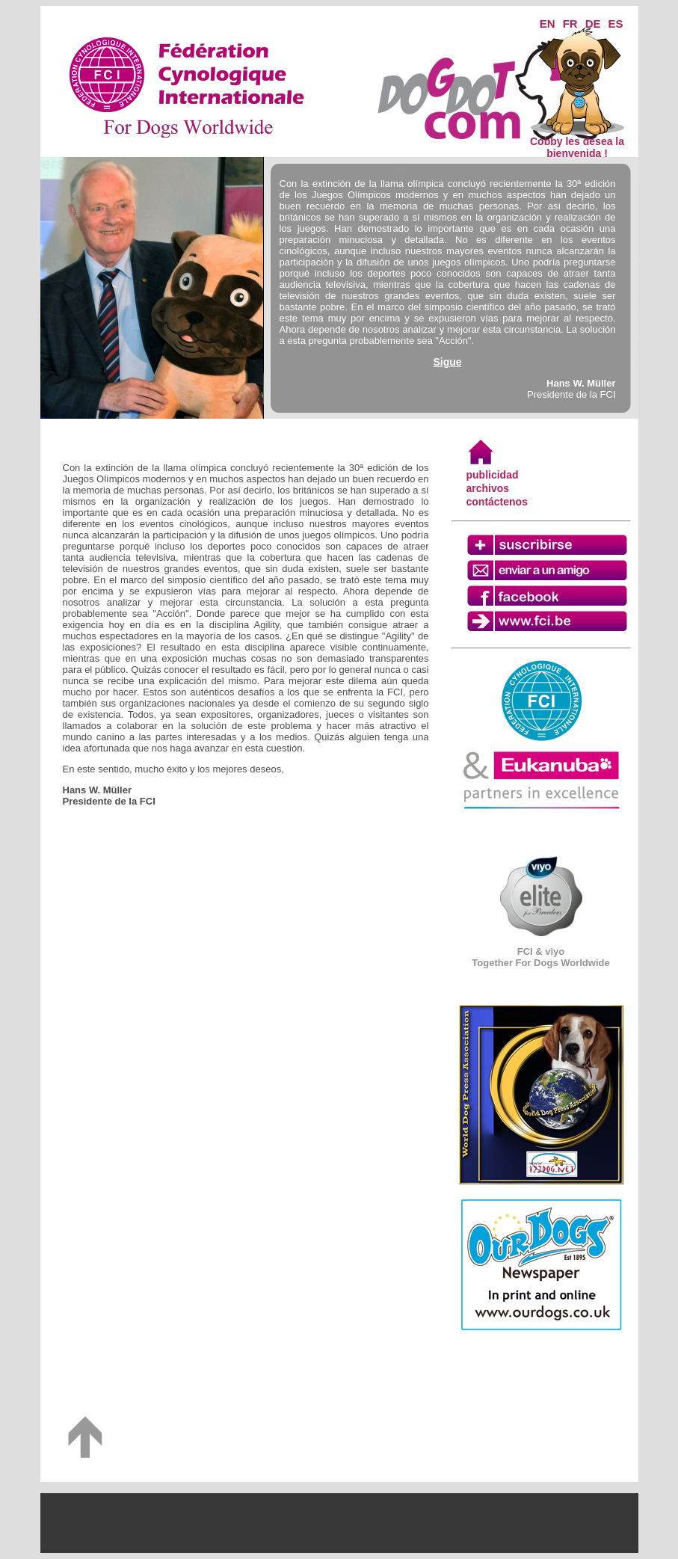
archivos (488, 488)
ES (615, 23)
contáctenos (497, 502)
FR (570, 23)
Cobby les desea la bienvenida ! (577, 142)
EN (547, 23)
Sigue (447, 362)
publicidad (492, 475)
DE (593, 23)
